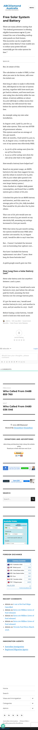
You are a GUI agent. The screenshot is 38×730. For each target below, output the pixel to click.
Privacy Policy (24, 721)
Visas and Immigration (12, 698)
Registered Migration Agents (16, 649)
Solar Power (14, 323)
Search (6, 693)
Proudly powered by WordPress (13, 723)
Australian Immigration (14, 647)
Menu (31, 7)
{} (21, 362)
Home (5, 688)
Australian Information (10, 721)
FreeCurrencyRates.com (25, 588)
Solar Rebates (23, 323)
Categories (7, 703)
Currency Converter (19, 561)
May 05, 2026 (11, 585)
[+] (24, 362)
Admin (8, 321)
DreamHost (18, 428)
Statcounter (5, 729)
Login (35, 349)
